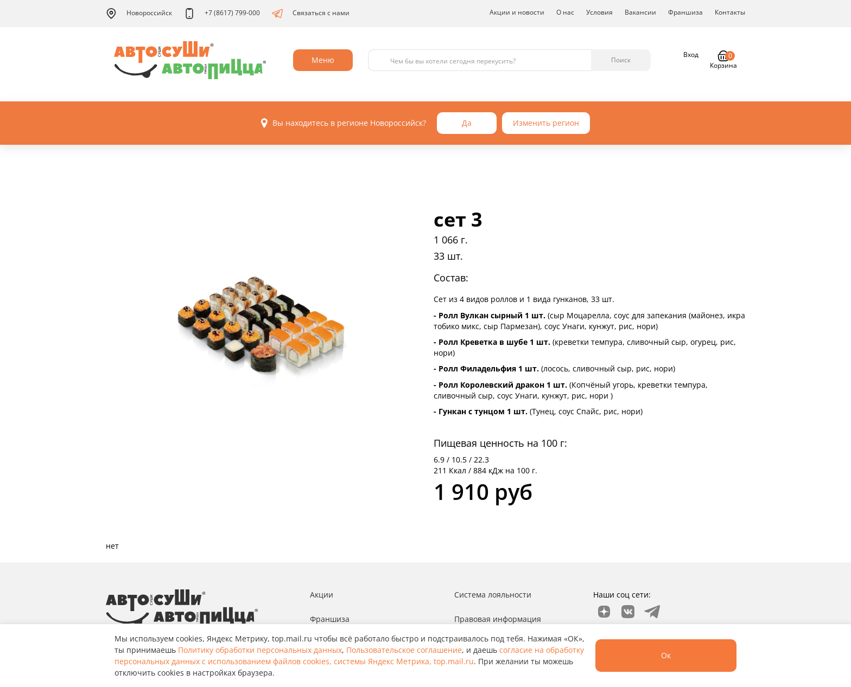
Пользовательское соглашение (404, 650)
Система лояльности (492, 594)
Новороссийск (139, 13)
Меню (323, 60)
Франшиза (685, 12)
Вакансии (640, 12)
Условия (599, 12)
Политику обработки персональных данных (260, 650)
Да (467, 123)
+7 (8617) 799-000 (222, 13)
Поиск (621, 60)
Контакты (730, 12)
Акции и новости (517, 12)
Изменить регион (546, 123)
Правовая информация (497, 619)
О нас (565, 12)
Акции (321, 594)
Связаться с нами (311, 13)
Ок (666, 655)
